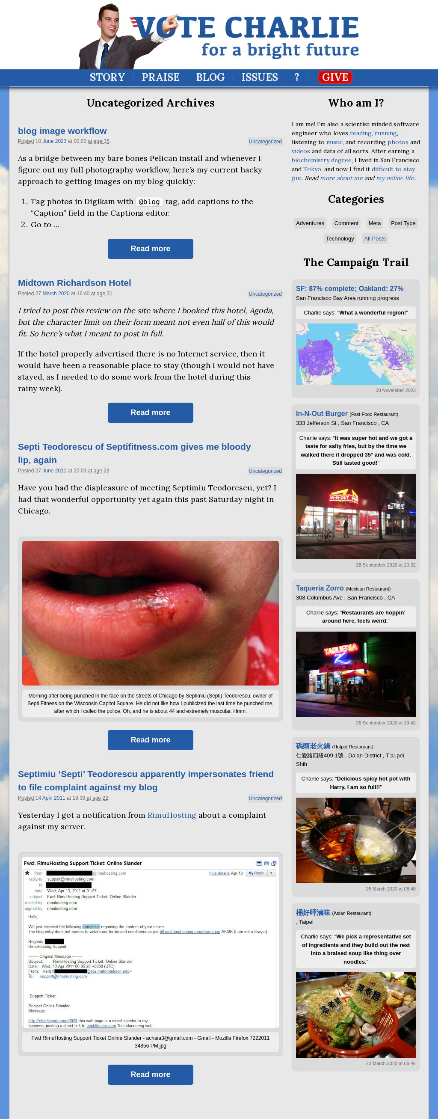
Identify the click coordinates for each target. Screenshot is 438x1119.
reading (361, 133)
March (49, 294)
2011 (61, 471)
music (334, 142)
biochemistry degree (322, 160)
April (47, 798)
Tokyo (312, 169)
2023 (61, 141)
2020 (64, 294)
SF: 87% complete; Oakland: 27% (350, 288)
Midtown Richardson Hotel (74, 283)
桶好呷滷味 (313, 912)
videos (301, 151)
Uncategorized (265, 142)
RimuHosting (172, 815)
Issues (260, 77)
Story (107, 77)
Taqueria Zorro (320, 588)
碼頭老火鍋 (313, 746)
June (47, 141)
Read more (150, 248)
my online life (395, 178)
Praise (161, 77)
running (386, 133)
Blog (210, 77)
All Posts (375, 238)
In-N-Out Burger (322, 413)
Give (335, 77)
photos (398, 142)
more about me (341, 178)
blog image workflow (62, 131)
